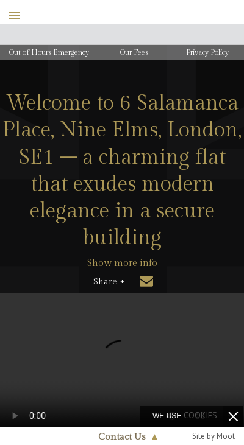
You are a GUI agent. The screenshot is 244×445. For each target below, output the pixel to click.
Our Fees (134, 52)
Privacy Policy (207, 52)
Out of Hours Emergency (49, 52)
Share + (108, 282)
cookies (200, 415)
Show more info (122, 263)
